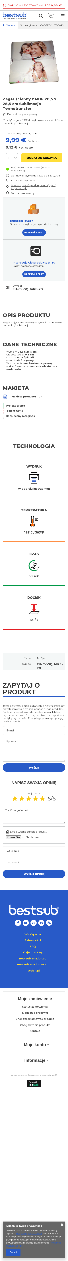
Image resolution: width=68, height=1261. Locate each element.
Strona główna (29, 25)
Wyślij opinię (34, 874)
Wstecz (9, 25)
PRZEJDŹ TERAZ (34, 232)
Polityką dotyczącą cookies (29, 1233)
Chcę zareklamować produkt (35, 1019)
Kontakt (35, 1031)
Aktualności (32, 940)
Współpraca (32, 934)
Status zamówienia (35, 1006)
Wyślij (34, 767)
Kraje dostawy (33, 952)
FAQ (33, 946)
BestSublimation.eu (32, 958)
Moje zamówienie (35, 998)
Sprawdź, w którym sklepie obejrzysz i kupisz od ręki (33, 187)
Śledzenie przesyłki (35, 1012)
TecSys (41, 658)
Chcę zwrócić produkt (35, 1025)
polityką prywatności (15, 718)
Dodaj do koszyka (42, 158)
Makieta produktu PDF (27, 396)
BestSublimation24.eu (32, 964)
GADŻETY (45, 25)
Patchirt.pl (33, 970)
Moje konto (35, 1044)
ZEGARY (59, 25)
